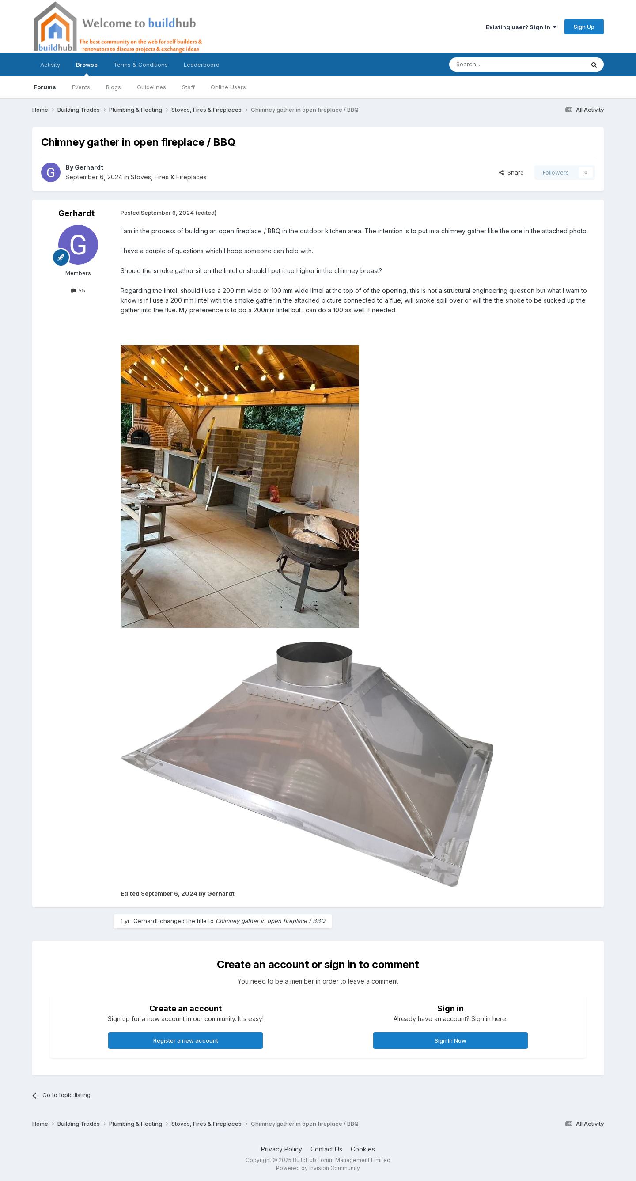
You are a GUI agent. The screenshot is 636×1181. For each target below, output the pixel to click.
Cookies (363, 1149)
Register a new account (185, 1040)
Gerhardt (89, 167)
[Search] (494, 64)
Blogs (113, 87)
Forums (45, 87)
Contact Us (326, 1149)
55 (78, 290)
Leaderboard (202, 64)
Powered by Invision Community (318, 1168)
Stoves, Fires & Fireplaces (169, 177)
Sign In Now (450, 1040)
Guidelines (151, 87)
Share (511, 172)
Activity (50, 64)
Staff (188, 87)
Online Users (228, 87)
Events (81, 87)
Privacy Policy (281, 1149)
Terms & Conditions (141, 64)
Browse (87, 68)
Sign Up (584, 26)
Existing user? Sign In (521, 26)
